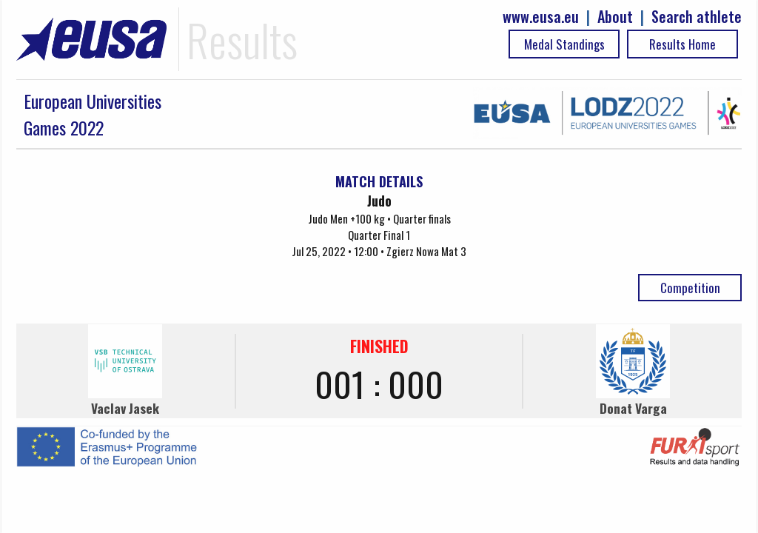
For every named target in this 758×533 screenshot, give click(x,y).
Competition (690, 287)
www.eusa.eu (541, 16)
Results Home (682, 44)
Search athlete (696, 16)
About (615, 16)
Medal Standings (564, 44)
